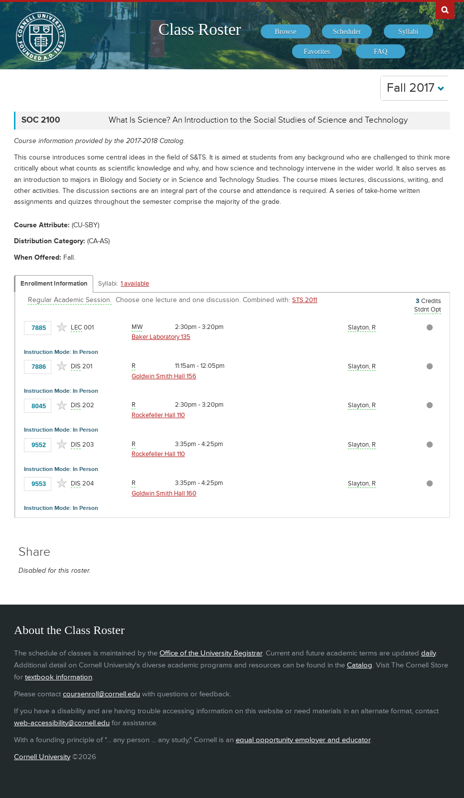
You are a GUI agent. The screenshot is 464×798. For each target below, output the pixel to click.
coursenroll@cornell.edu (101, 694)
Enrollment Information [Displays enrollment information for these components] (54, 284)
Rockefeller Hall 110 (158, 415)
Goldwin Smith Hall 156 (164, 376)
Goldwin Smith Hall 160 (164, 493)
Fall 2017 (416, 88)
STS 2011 (304, 300)
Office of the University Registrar (210, 653)
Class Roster (199, 29)
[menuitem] (285, 31)
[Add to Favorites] (61, 326)
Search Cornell (445, 9)
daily (428, 653)
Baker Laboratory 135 (161, 337)
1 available (135, 284)
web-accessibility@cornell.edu (62, 723)
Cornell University (42, 757)
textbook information (58, 677)
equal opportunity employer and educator (303, 740)
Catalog (359, 665)
